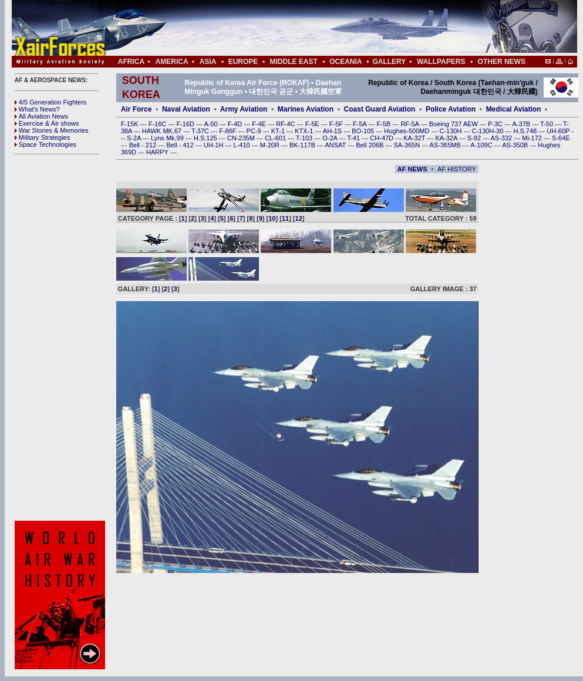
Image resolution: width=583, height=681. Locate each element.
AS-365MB (446, 145)
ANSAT (336, 145)
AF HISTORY (456, 169)
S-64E (561, 137)
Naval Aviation (186, 109)
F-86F (228, 130)
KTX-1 (305, 130)
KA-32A (447, 137)
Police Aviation (451, 109)
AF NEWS (412, 169)
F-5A (360, 123)
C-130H (451, 130)
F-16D (186, 123)
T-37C (201, 130)
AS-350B (516, 145)
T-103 (305, 137)
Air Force (136, 109)
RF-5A (410, 123)
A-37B (523, 123)
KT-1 (279, 130)
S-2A (135, 137)
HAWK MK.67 (163, 130)
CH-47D (382, 137)
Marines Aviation (305, 109)
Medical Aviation (513, 109)
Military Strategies (42, 137)
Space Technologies (45, 144)
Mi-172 (533, 137)
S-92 (475, 137)
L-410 (243, 145)
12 (298, 218)
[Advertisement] (329, 28)
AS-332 (502, 137)
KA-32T (415, 137)
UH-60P (559, 130)
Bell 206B (370, 145)
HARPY (158, 152)
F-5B (384, 123)
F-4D (236, 123)
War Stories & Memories (52, 130)
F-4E (260, 123)
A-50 (211, 123)
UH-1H (214, 145)
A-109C (482, 145)
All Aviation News (41, 116)
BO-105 (364, 130)
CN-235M (242, 137)
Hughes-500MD (407, 130)
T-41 (354, 137)
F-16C (159, 123)
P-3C (496, 123)
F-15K (130, 123)
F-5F (337, 123)
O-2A (330, 137)
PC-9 (255, 130)
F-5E (313, 123)
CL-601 (276, 137)
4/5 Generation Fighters (52, 102)
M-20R (270, 145)
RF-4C (286, 123)
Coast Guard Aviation (380, 109)
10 (271, 218)
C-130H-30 (489, 130)
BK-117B (303, 145)
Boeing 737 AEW (454, 123)
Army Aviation (243, 109)
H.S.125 (206, 137)
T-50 (547, 123)
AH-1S (333, 130)
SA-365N (407, 145)
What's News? (37, 109)
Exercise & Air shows (47, 123)
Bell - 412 (181, 145)
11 (285, 218)
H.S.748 (525, 130)
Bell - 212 (144, 145)
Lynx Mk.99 (168, 137)
